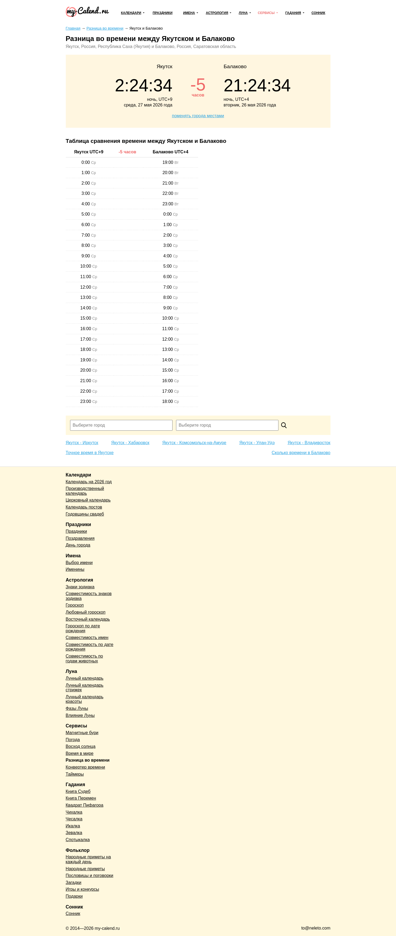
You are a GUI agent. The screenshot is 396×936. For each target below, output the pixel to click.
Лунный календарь (85, 678)
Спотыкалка (78, 839)
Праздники (163, 13)
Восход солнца (81, 746)
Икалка (73, 826)
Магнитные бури (82, 732)
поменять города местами (198, 115)
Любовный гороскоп (86, 612)
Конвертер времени (85, 767)
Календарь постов (84, 507)
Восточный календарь (88, 619)
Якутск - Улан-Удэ (257, 442)
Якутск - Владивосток (309, 442)
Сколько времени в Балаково (301, 452)
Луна (243, 13)
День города (78, 545)
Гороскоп (75, 605)
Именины (75, 569)
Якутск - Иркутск (82, 442)
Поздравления (80, 538)
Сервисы (266, 13)
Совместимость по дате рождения (89, 647)
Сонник (318, 13)
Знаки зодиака (80, 587)
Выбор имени (79, 562)
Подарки (74, 896)
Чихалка (74, 812)
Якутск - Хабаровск (130, 442)
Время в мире (80, 753)
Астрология (217, 13)
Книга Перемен (81, 798)
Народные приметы (85, 868)
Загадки (73, 882)
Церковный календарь (88, 500)
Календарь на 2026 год (89, 481)
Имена (189, 13)
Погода (73, 739)
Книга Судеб (78, 791)
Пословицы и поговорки (89, 875)
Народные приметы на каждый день (88, 859)
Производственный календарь (85, 491)
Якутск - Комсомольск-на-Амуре (194, 442)
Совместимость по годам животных (84, 658)
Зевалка (74, 832)
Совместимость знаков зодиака (89, 596)
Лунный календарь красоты (85, 699)
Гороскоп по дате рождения (83, 628)
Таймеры (75, 774)
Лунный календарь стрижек (85, 687)
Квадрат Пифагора (85, 805)
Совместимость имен (87, 637)
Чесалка (74, 819)
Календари (131, 13)
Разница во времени (88, 760)
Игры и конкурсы (82, 889)
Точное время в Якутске (90, 452)
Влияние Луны (80, 715)
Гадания (293, 13)
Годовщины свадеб (85, 514)
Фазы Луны (77, 708)
